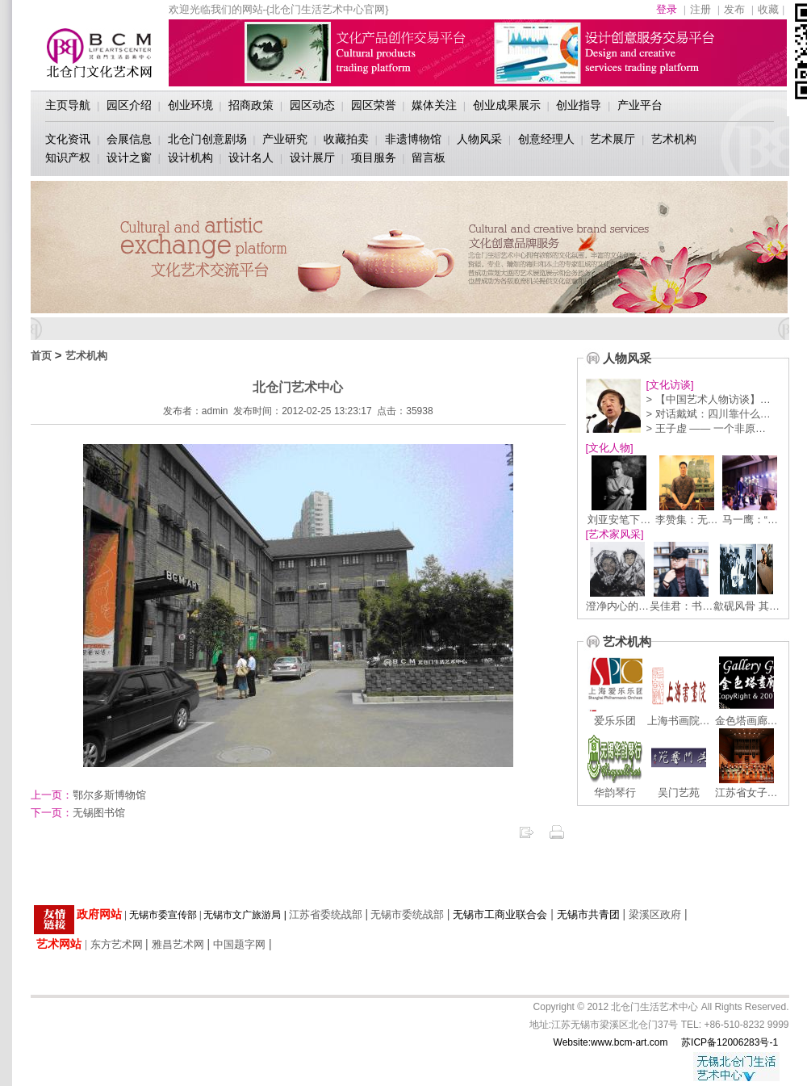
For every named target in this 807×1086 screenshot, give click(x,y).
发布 (734, 9)
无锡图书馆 (78, 813)
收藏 (768, 9)
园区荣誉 (373, 105)
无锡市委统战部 (407, 914)
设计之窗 (129, 157)
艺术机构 (673, 138)
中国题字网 (239, 944)
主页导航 (67, 105)
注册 (700, 9)
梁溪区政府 (655, 914)
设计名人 (251, 157)
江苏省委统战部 (325, 914)
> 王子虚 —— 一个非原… (706, 428)
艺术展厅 (612, 138)
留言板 (428, 157)
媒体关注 (434, 105)
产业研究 (284, 138)
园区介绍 (129, 105)
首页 (41, 356)
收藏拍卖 (346, 138)
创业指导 (578, 105)
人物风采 (479, 138)
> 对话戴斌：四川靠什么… (708, 414)
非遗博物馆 (413, 138)
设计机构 (190, 157)
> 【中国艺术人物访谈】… (708, 399)
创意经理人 (546, 138)
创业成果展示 (507, 105)
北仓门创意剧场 (207, 138)
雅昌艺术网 (178, 944)
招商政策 (251, 105)
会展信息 (129, 138)
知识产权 (67, 157)
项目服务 (373, 157)
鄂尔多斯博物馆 (88, 795)
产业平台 (640, 105)
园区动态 (312, 105)
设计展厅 (312, 157)
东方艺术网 (116, 944)
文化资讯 (67, 138)
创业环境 (190, 105)
